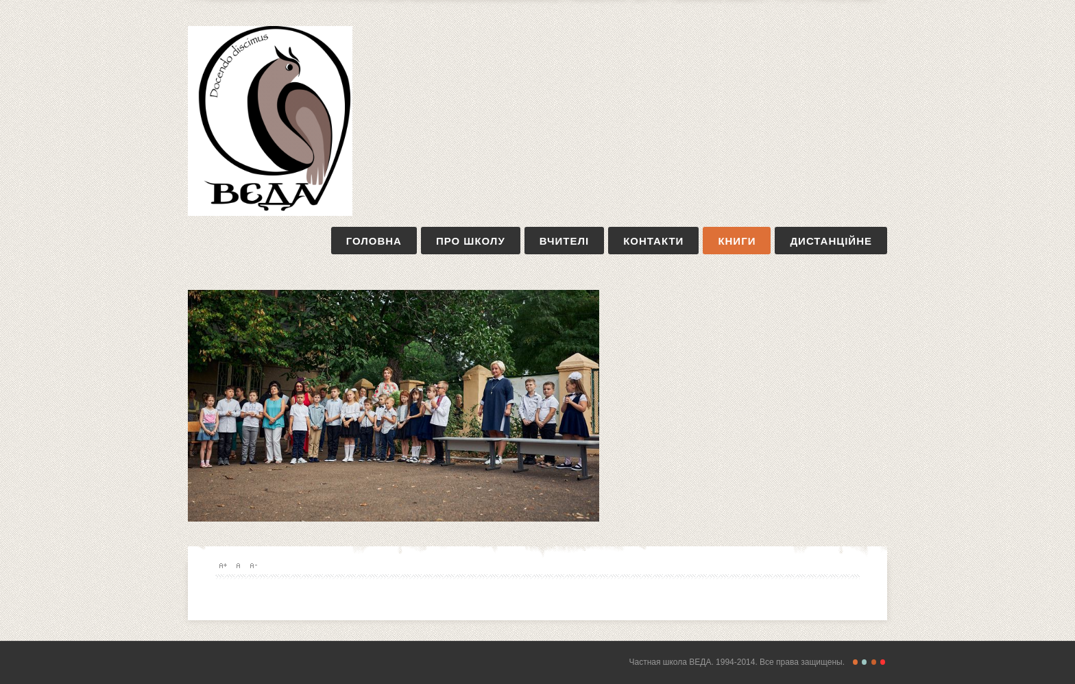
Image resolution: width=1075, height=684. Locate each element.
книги (737, 241)
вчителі (564, 241)
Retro (864, 662)
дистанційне (831, 241)
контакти (653, 241)
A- (253, 565)
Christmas (882, 662)
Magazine (873, 662)
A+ (222, 565)
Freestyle (855, 662)
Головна (374, 241)
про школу (470, 241)
